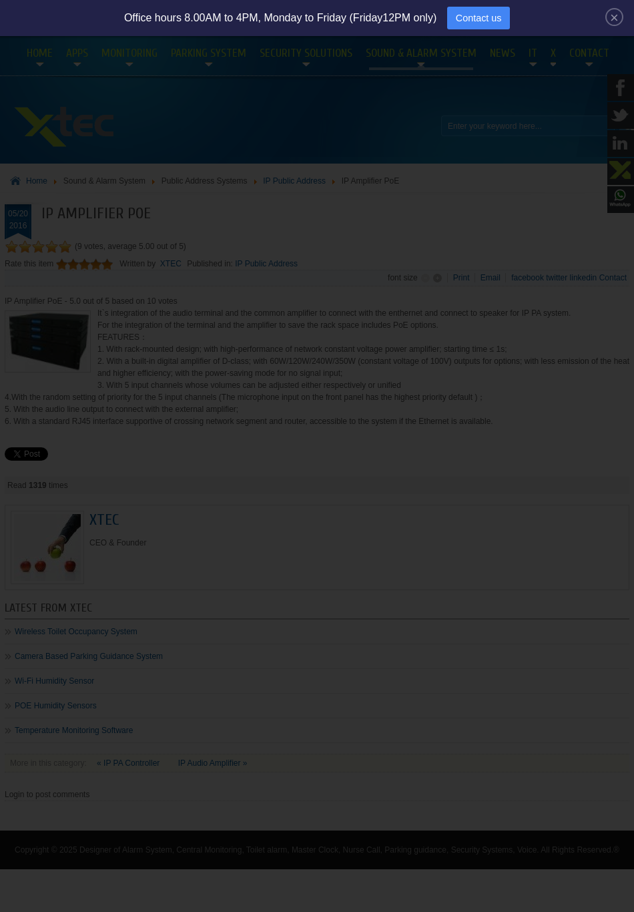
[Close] (614, 17)
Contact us (479, 18)
